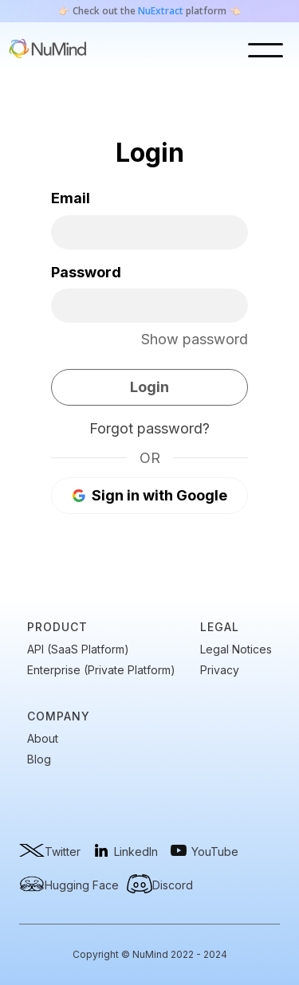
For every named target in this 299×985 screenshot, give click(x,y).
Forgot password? (149, 428)
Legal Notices (236, 649)
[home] (48, 50)
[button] (269, 50)
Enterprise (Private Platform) (101, 670)
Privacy (219, 670)
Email (70, 198)
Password (86, 272)
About (42, 738)
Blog (39, 759)
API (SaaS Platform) (78, 649)
